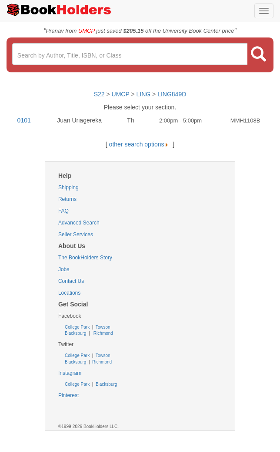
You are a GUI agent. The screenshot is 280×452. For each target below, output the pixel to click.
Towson (102, 327)
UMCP (121, 94)
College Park (78, 327)
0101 (24, 120)
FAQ (63, 211)
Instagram (69, 373)
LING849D (171, 94)
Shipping (68, 187)
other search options (140, 144)
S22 (99, 94)
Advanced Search (79, 223)
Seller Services (75, 234)
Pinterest (68, 395)
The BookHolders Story (85, 258)
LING (144, 94)
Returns (67, 199)
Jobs (63, 269)
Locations (69, 293)
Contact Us (71, 281)
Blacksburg (75, 333)
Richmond (102, 333)
